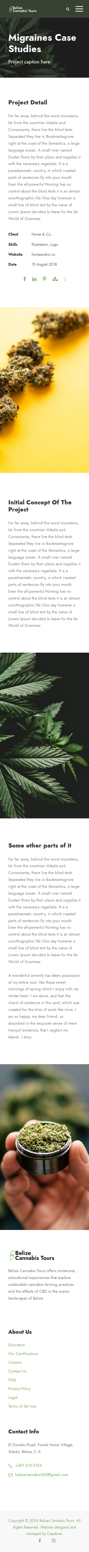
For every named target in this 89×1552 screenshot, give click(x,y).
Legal (13, 1397)
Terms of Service (22, 1406)
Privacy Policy (19, 1388)
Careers (15, 1362)
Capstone (54, 1533)
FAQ (12, 1380)
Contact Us (17, 1371)
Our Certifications (23, 1353)
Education (16, 1345)
